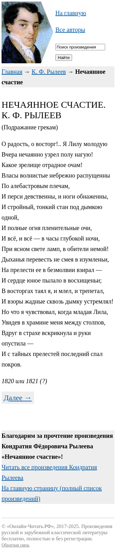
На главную (70, 13)
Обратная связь (15, 545)
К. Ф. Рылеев (49, 71)
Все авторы (70, 29)
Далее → (18, 398)
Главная (12, 71)
